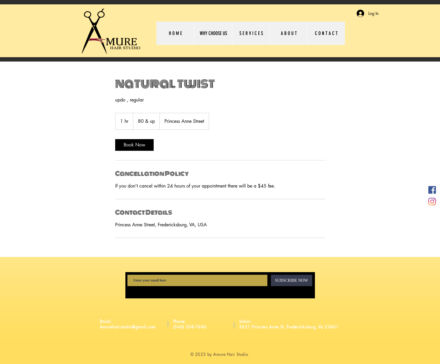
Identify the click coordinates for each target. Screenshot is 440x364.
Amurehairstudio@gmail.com (128, 327)
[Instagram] (432, 201)
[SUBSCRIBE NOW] (291, 280)
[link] (134, 145)
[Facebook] (432, 190)
